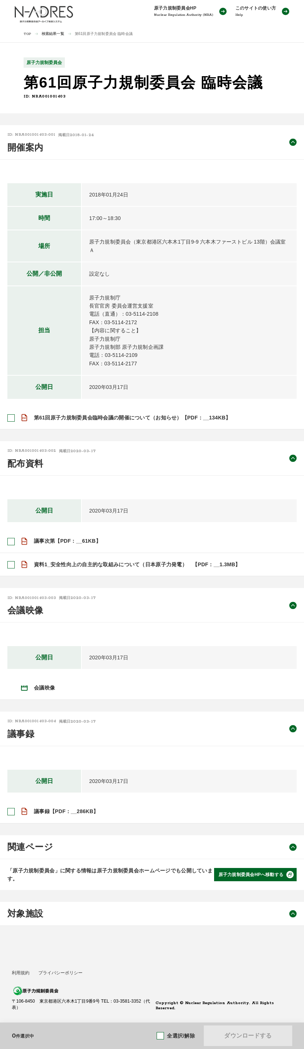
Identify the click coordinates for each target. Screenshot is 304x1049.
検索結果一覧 (53, 34)
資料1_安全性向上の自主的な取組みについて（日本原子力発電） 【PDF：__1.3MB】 (137, 564)
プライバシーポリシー (60, 972)
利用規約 (20, 972)
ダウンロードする (248, 1035)
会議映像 (44, 688)
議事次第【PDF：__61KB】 (67, 541)
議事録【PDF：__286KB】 (66, 811)
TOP (27, 34)
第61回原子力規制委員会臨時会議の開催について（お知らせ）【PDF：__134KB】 (132, 418)
